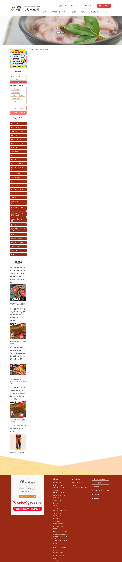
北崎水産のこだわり (99, 474)
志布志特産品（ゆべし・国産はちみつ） (18, 214)
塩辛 (14, 95)
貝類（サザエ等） (16, 173)
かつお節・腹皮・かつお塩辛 (18, 220)
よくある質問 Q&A (99, 477)
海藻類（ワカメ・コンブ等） (18, 202)
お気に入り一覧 (19, 113)
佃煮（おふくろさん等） (18, 139)
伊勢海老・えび (15, 151)
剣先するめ (14, 136)
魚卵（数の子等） (16, 177)
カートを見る (105, 6)
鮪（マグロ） (14, 181)
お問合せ (74, 6)
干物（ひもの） (15, 159)
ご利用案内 (106, 11)
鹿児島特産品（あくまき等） (18, 208)
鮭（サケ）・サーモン (17, 163)
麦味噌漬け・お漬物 (16, 239)
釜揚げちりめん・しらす (18, 143)
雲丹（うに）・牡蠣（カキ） (17, 168)
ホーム (44, 11)
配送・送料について (78, 477)
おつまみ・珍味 (15, 247)
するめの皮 (16, 89)
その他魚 (13, 197)
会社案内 (96, 481)
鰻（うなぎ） (14, 147)
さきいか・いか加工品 (17, 243)
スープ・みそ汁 (15, 235)
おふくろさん (16, 98)
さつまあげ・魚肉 (16, 128)
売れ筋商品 (73, 11)
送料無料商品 (94, 11)
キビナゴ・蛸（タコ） (17, 189)
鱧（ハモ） (14, 225)
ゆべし (14, 101)
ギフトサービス (18, 108)
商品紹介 (83, 11)
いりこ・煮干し (15, 251)
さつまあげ (16, 92)
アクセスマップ (24, 491)
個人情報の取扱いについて (101, 485)
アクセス (63, 6)
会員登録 (96, 493)
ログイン (88, 6)
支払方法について (77, 479)
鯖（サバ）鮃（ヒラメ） (18, 193)
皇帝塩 (21, 95)
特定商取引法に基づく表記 (80, 482)
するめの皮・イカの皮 (17, 132)
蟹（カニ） (14, 155)
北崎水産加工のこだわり (58, 11)
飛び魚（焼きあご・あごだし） (18, 230)
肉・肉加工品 (14, 185)
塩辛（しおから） (16, 124)
